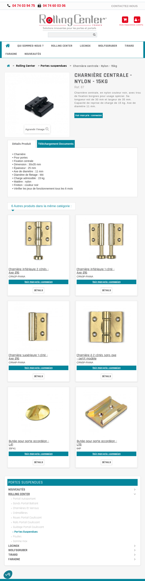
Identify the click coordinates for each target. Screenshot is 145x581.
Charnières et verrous (25, 508)
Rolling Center (61, 46)
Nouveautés (33, 54)
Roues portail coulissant (27, 517)
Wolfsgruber (107, 46)
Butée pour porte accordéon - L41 (29, 443)
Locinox (85, 46)
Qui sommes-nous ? (30, 46)
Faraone (11, 54)
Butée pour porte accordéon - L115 (97, 443)
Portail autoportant (24, 499)
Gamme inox (19, 541)
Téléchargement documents (56, 143)
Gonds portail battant (25, 503)
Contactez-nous (124, 5)
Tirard (129, 46)
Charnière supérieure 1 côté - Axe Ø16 (28, 357)
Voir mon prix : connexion (88, 115)
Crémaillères (20, 513)
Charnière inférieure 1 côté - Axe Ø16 (96, 271)
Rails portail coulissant (26, 522)
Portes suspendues (54, 66)
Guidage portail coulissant (28, 527)
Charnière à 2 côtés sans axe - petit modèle (96, 357)
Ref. (77, 87)
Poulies (17, 536)
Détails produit (21, 143)
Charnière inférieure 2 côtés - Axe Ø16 (29, 271)
